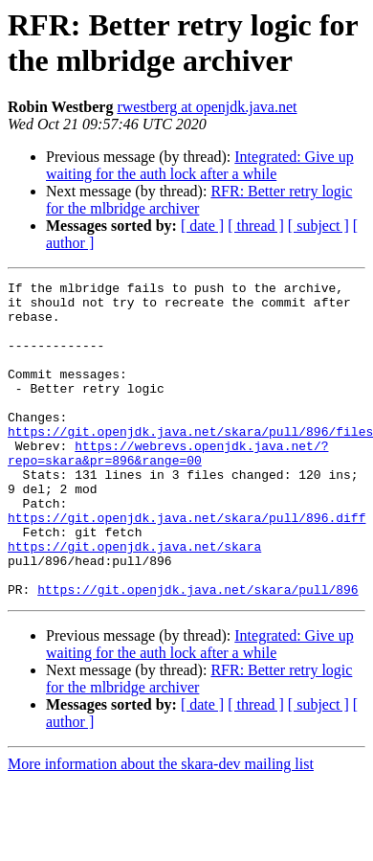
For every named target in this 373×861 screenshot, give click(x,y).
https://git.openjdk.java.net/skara (134, 600)
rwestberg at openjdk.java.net (206, 107)
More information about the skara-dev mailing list (161, 827)
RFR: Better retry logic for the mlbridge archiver (199, 199)
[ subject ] (318, 225)
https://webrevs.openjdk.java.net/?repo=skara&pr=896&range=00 (168, 488)
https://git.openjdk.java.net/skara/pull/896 (197, 652)
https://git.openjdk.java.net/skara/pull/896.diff (186, 566)
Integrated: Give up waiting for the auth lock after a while (200, 165)
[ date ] (202, 225)
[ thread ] (256, 225)
